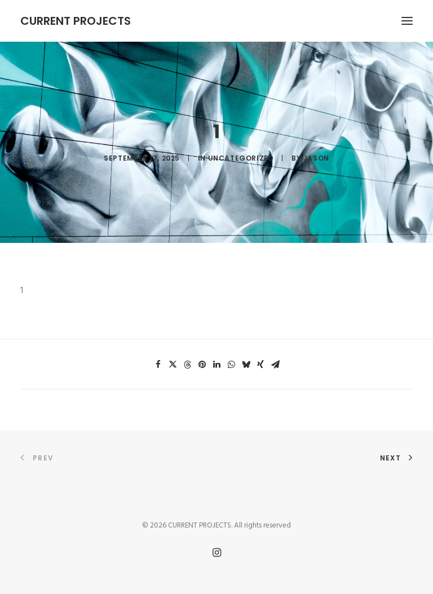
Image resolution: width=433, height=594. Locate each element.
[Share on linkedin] (216, 364)
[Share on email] (275, 364)
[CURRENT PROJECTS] (75, 20)
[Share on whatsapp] (231, 364)
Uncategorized (241, 158)
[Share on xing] (260, 364)
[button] (407, 21)
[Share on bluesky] (246, 364)
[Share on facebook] (158, 364)
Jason (316, 158)
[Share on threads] (187, 364)
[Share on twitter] (172, 364)
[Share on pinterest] (202, 364)
